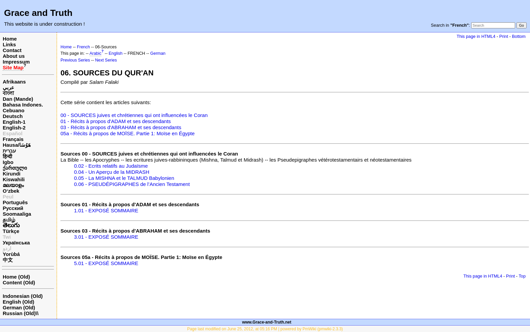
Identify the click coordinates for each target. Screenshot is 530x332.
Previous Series (75, 60)
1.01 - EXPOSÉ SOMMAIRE (106, 210)
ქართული (15, 168)
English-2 (14, 128)
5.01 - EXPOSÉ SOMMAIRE (106, 263)
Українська (16, 242)
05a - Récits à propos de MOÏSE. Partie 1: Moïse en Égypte (128, 133)
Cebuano (13, 110)
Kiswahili (14, 179)
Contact (12, 50)
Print (503, 36)
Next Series (106, 60)
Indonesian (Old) (23, 296)
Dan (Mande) (18, 99)
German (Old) (19, 307)
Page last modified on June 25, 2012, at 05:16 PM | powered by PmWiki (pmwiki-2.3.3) (265, 329)
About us (14, 56)
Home (10, 39)
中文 (8, 260)
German (158, 53)
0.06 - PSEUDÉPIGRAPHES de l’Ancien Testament (132, 184)
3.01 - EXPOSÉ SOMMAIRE (106, 237)
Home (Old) (16, 277)
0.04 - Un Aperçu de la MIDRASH (111, 172)
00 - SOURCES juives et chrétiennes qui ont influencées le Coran (134, 115)
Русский (13, 208)
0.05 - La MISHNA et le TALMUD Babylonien (124, 178)
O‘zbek (11, 191)
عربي (8, 87)
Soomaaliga (17, 214)
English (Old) (18, 302)
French (83, 47)
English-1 (14, 122)
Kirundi (12, 173)
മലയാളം (13, 185)
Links (9, 44)
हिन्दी (7, 156)
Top (522, 276)
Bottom (519, 36)
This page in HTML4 (476, 36)
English (116, 53)
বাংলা (8, 93)
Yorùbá (11, 254)
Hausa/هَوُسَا (17, 145)
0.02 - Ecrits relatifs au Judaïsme (111, 166)
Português (15, 202)
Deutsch (13, 116)
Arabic (95, 53)
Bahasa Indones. (23, 105)
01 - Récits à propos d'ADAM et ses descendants (116, 121)
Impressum (16, 62)
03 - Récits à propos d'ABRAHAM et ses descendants (121, 127)
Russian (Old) (19, 313)
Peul (8, 196)
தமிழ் (9, 219)
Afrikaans (14, 82)
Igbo (8, 162)
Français (13, 139)
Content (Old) (19, 282)
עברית (9, 150)
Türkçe (11, 231)
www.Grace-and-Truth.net (266, 322)
